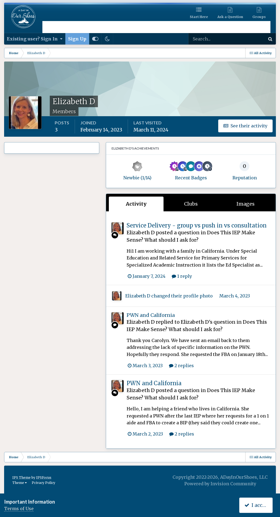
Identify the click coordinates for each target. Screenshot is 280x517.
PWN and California (151, 315)
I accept (257, 505)
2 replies (181, 365)
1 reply (182, 276)
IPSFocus (43, 477)
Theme (19, 483)
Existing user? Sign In (34, 39)
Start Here (199, 17)
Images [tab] (246, 204)
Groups (259, 17)
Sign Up (77, 39)
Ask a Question (230, 17)
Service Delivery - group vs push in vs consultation (197, 225)
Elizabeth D (141, 232)
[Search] (209, 39)
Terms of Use (19, 508)
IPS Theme (21, 477)
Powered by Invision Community (220, 483)
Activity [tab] (136, 204)
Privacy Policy (43, 483)
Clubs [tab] (191, 204)
